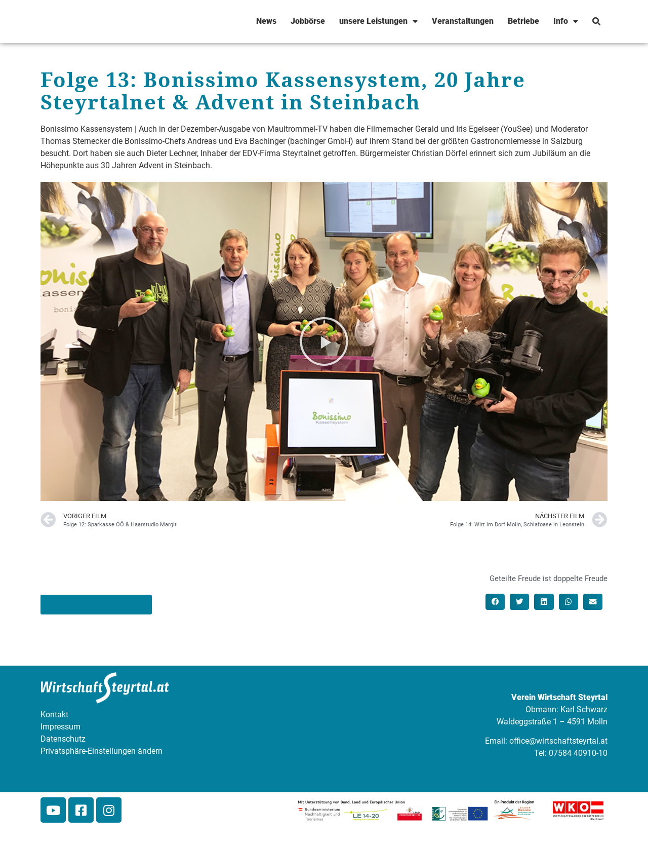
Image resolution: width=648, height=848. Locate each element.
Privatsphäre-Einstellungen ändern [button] (101, 751)
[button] (324, 341)
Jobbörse (308, 21)
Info (565, 21)
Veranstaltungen (463, 21)
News (266, 21)
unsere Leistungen (378, 21)
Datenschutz (63, 739)
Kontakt (54, 714)
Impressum (60, 726)
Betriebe (523, 21)
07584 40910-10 (578, 753)
